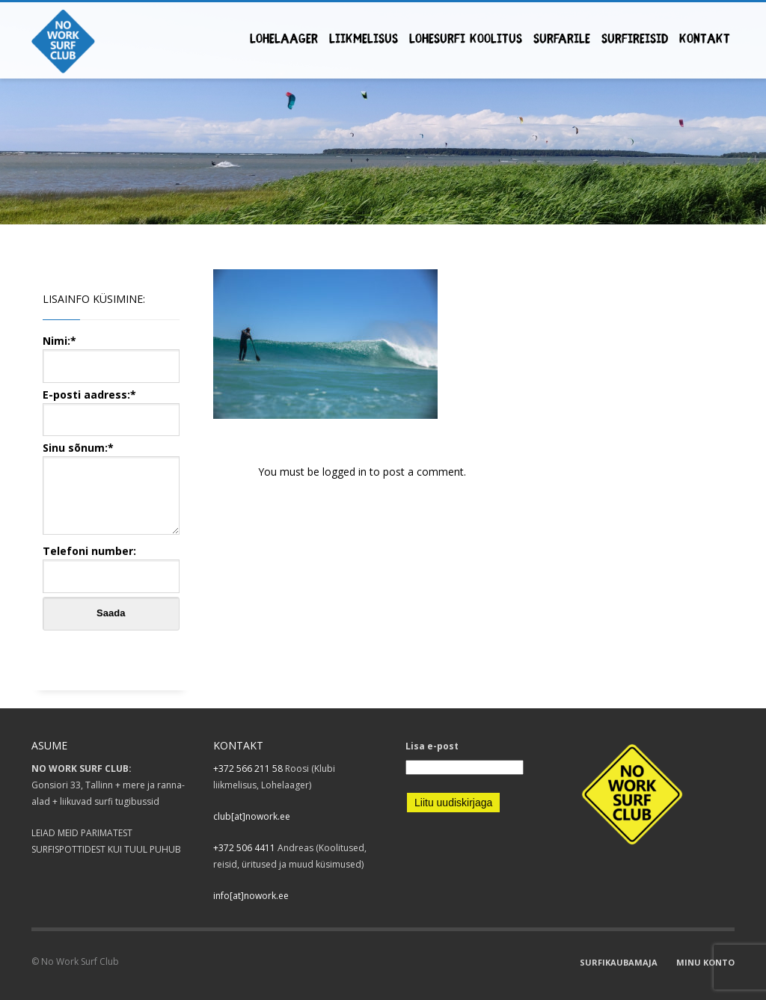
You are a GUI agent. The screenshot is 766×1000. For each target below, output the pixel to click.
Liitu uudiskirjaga (453, 803)
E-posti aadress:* (111, 406)
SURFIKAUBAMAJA (619, 962)
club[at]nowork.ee (251, 816)
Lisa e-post (432, 746)
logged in (346, 471)
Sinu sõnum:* (111, 489)
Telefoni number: (111, 563)
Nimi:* (111, 353)
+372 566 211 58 (248, 768)
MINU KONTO (705, 962)
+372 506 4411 (244, 847)
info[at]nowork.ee (251, 895)
